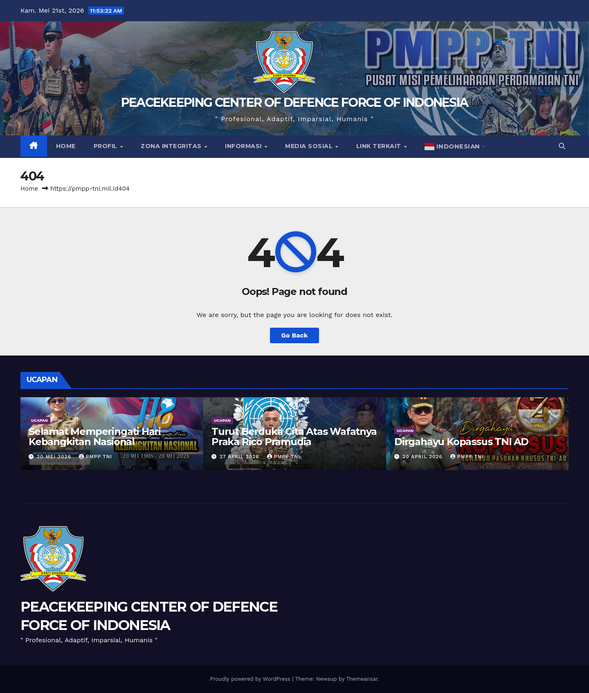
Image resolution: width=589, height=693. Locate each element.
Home (66, 146)
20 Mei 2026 (55, 456)
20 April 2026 (423, 456)
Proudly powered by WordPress (251, 679)
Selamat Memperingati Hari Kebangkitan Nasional (95, 436)
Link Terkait (379, 146)
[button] (562, 146)
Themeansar (362, 679)
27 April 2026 (240, 456)
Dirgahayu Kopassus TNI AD (461, 442)
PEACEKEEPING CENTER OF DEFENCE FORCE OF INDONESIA (294, 102)
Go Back (294, 335)
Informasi (244, 146)
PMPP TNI (95, 456)
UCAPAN (39, 420)
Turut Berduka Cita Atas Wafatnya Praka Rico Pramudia (294, 436)
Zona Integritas (172, 146)
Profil (106, 146)
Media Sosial (310, 146)
